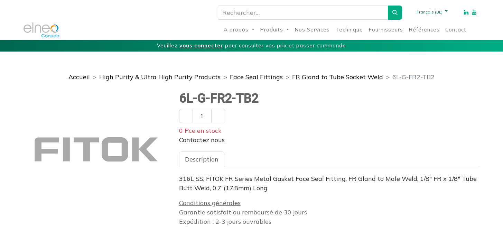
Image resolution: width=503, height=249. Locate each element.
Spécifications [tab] (250, 159)
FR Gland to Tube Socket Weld (337, 77)
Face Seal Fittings (256, 77)
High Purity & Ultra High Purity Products (160, 77)
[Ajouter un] (218, 116)
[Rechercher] (395, 13)
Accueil (79, 77)
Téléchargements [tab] (308, 159)
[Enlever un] (186, 116)
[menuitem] (239, 30)
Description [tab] (201, 159)
